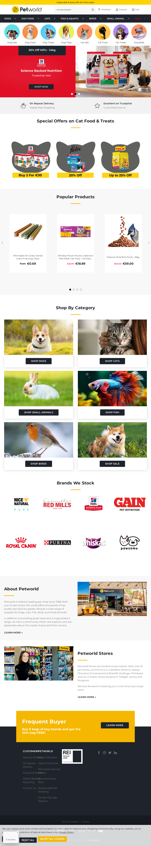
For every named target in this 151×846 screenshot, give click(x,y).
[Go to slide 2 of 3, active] (75, 94)
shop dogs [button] (38, 361)
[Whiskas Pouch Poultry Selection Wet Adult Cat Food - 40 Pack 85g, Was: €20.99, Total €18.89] (75, 231)
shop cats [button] (112, 361)
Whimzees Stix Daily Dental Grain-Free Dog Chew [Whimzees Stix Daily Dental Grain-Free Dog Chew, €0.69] (28, 257)
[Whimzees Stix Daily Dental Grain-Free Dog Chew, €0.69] (28, 231)
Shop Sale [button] (112, 463)
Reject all (28, 841)
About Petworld (47, 757)
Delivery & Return (33, 757)
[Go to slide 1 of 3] (72, 94)
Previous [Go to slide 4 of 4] (2, 242)
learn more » (13, 632)
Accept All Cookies (52, 841)
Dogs (10, 18)
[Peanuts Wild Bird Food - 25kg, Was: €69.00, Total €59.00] (123, 231)
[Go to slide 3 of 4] (77, 289)
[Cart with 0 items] (135, 9)
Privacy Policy (66, 834)
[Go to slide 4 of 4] (81, 289)
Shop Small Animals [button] (38, 412)
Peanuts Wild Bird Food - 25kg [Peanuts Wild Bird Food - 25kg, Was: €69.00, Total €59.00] (123, 257)
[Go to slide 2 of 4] (74, 289)
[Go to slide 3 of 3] (79, 94)
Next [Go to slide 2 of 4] (148, 242)
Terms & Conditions (70, 822)
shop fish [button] (112, 412)
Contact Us (29, 788)
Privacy (86, 822)
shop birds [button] (38, 463)
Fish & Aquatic (72, 18)
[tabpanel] (38, 105)
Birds (95, 18)
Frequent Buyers (33, 772)
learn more (114, 725)
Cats (50, 18)
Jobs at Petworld (48, 763)
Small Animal (118, 18)
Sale (141, 18)
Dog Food (31, 18)
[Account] (104, 9)
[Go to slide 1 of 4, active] (70, 289)
